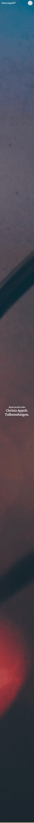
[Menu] (30, 3)
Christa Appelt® (8, 3)
